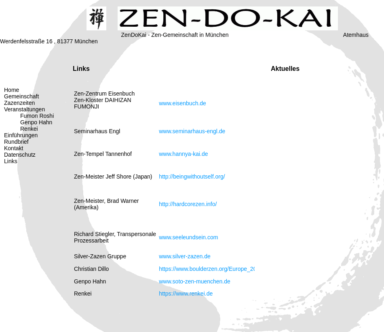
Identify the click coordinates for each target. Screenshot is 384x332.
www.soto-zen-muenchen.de (194, 281)
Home (11, 90)
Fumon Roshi (37, 116)
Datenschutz (20, 154)
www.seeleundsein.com (188, 237)
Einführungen (21, 135)
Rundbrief (16, 141)
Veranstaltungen (24, 109)
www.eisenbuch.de (182, 103)
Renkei (29, 129)
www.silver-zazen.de (185, 256)
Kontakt (13, 148)
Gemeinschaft (21, 96)
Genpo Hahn (36, 122)
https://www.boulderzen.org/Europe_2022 (211, 269)
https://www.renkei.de (186, 293)
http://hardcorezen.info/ (188, 204)
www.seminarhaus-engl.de (192, 131)
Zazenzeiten (19, 103)
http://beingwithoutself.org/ (192, 176)
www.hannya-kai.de (183, 154)
